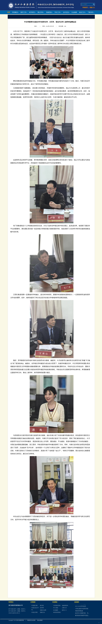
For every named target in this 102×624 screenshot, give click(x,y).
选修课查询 (65, 605)
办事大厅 (64, 607)
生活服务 (55, 610)
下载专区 (91, 12)
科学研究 (32, 12)
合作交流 (66, 12)
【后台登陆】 (40, 620)
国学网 (42, 607)
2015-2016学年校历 (80, 607)
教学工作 (24, 12)
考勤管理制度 (79, 612)
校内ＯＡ (64, 610)
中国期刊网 (34, 605)
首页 (8, 12)
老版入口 (92, 7)
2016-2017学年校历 (80, 605)
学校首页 (85, 7)
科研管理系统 (57, 612)
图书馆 (42, 605)
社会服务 (74, 12)
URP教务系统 (56, 605)
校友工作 (82, 12)
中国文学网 (34, 612)
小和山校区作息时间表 (81, 610)
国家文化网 (43, 610)
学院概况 (15, 12)
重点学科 (41, 12)
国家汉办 (42, 612)
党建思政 (49, 12)
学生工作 (58, 12)
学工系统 (55, 607)
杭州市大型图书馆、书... (82, 614)
